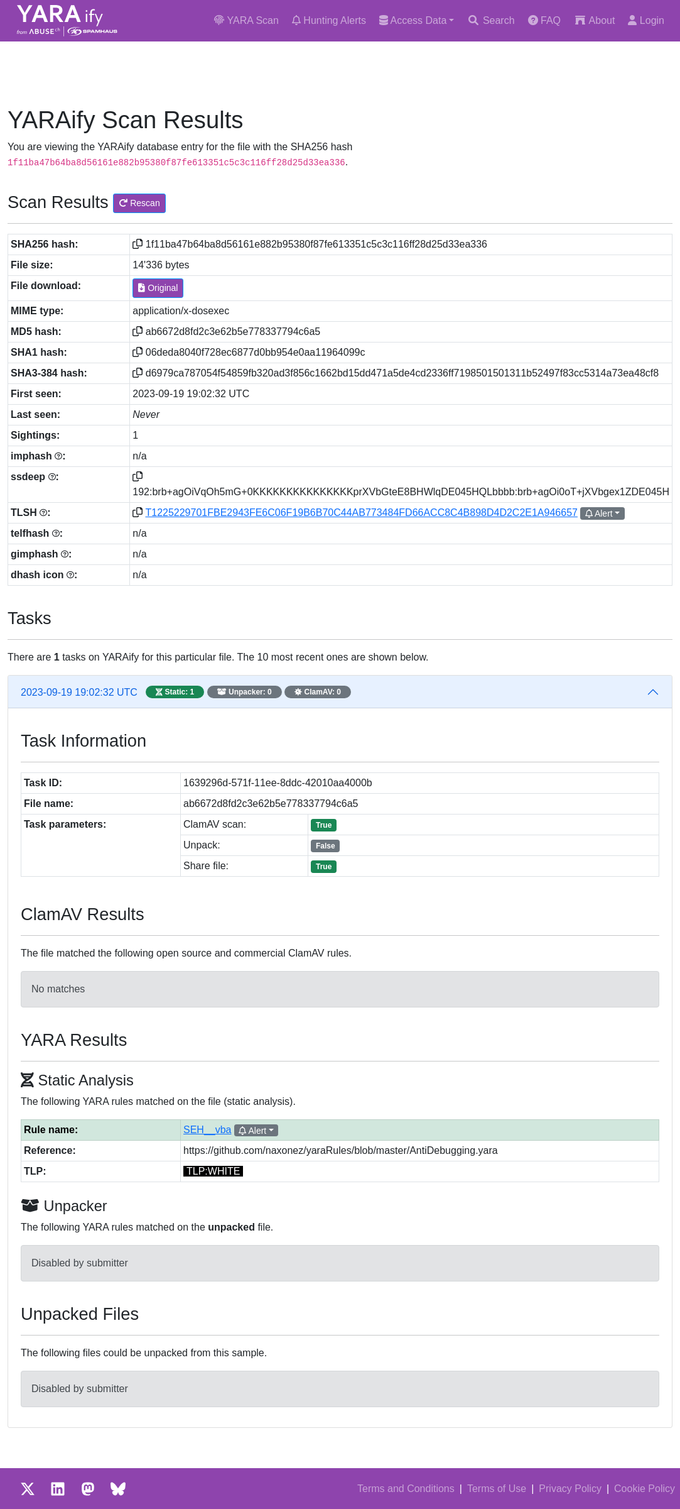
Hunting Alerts (329, 20)
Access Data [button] (412, 20)
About (594, 20)
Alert (599, 513)
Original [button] (158, 288)
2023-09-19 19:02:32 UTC (186, 692)
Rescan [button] (139, 203)
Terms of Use (496, 1488)
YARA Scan (246, 20)
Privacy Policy (570, 1488)
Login (646, 20)
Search (490, 20)
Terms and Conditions (406, 1488)
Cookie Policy (644, 1488)
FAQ (544, 20)
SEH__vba (207, 1129)
